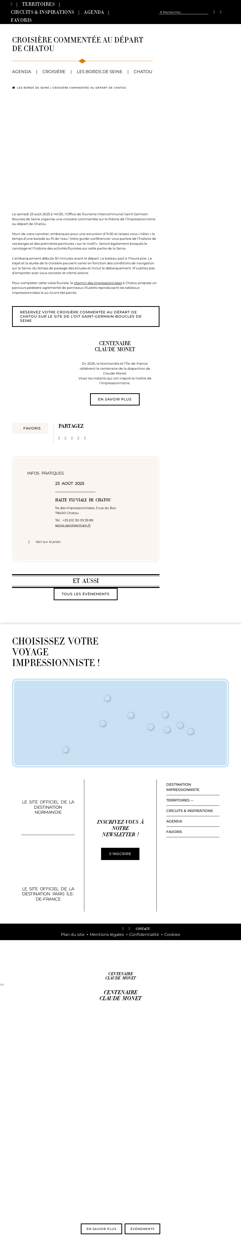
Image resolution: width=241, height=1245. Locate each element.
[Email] (85, 438)
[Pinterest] (78, 438)
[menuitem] (229, 12)
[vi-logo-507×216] (203, 896)
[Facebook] (59, 438)
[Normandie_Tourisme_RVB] (157, 954)
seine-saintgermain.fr (73, 525)
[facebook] (214, 12)
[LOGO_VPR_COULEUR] (84, 952)
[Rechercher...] (183, 12)
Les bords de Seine (33, 87)
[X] (65, 438)
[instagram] (220, 12)
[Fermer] (2, 984)
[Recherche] (161, 12)
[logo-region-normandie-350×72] (193, 955)
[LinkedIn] (72, 438)
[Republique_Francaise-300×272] (120, 947)
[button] (85, 541)
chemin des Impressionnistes (98, 283)
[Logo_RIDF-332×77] (48, 955)
